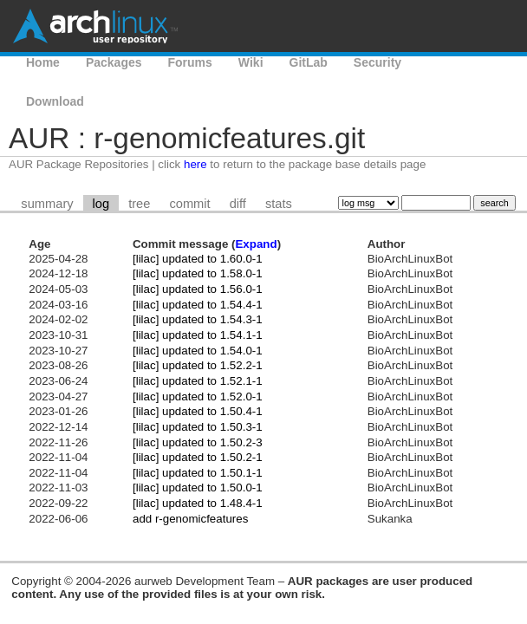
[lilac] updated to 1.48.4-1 (198, 503)
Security (377, 62)
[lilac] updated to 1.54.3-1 (198, 319)
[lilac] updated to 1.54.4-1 (198, 304)
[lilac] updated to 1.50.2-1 (198, 457)
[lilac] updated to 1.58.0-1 (198, 273)
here (195, 164)
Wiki (251, 62)
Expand (256, 243)
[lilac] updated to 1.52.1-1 (198, 380)
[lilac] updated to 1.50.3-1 (198, 426)
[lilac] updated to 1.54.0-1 (198, 350)
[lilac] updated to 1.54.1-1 (198, 334)
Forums (190, 62)
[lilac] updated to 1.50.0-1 (198, 487)
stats (278, 204)
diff (238, 204)
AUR (440, 62)
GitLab (309, 62)
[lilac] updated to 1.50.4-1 (198, 411)
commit (189, 204)
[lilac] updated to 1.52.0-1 (198, 396)
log (101, 204)
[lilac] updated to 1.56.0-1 (198, 289)
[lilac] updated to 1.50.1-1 (198, 472)
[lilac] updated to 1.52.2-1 (198, 365)
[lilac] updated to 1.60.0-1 (198, 258)
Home (43, 62)
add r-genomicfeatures (190, 518)
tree (139, 204)
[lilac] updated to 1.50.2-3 (198, 442)
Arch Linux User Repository (95, 26)
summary (47, 204)
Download (55, 101)
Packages (114, 62)
